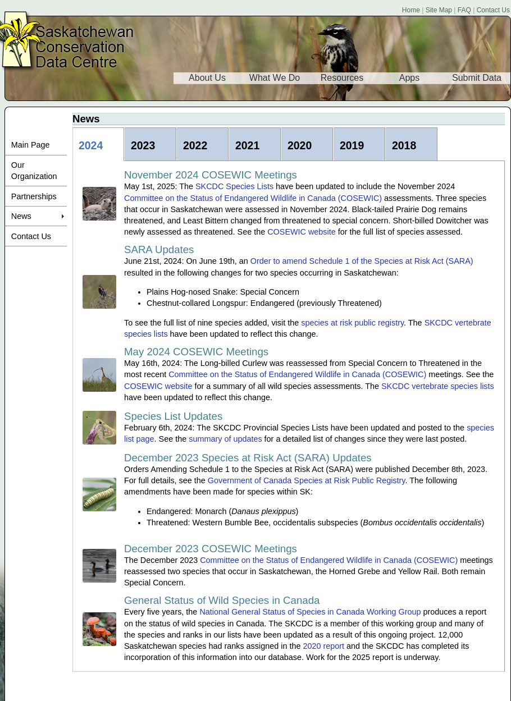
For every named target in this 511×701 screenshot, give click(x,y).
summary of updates (225, 438)
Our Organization (34, 171)
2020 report (323, 646)
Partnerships (34, 196)
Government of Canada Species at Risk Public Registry (306, 480)
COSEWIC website (301, 231)
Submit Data (476, 78)
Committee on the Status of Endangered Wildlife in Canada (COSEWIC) (253, 198)
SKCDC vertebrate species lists (437, 386)
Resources (342, 78)
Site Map (439, 10)
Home (411, 10)
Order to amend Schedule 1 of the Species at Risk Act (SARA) (361, 260)
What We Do (274, 78)
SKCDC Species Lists (234, 186)
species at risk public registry (352, 322)
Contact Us (493, 10)
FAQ (464, 10)
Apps (409, 78)
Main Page (30, 144)
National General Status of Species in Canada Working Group (310, 611)
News (21, 216)
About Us (207, 78)
